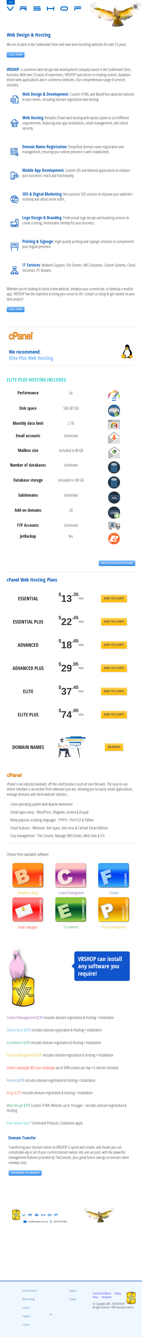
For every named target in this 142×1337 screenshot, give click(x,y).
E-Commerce (71, 926)
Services (26, 1308)
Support (26, 1316)
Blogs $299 (14, 1093)
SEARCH (114, 747)
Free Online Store (18, 1123)
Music (51, 1314)
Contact (26, 1325)
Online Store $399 (19, 1030)
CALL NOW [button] (15, 54)
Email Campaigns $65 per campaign (31, 1067)
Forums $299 (15, 1080)
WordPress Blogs (28, 892)
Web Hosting (28, 1299)
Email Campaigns (28, 927)
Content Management (71, 892)
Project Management (114, 926)
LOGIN (11, 2)
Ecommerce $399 (18, 1042)
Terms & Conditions (102, 1293)
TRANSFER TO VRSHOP (25, 1173)
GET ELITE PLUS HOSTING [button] (117, 563)
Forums (113, 892)
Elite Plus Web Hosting (31, 357)
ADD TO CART (114, 598)
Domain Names (29, 1291)
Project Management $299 (24, 1055)
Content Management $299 (25, 1017)
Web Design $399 (18, 1105)
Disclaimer (107, 1297)
